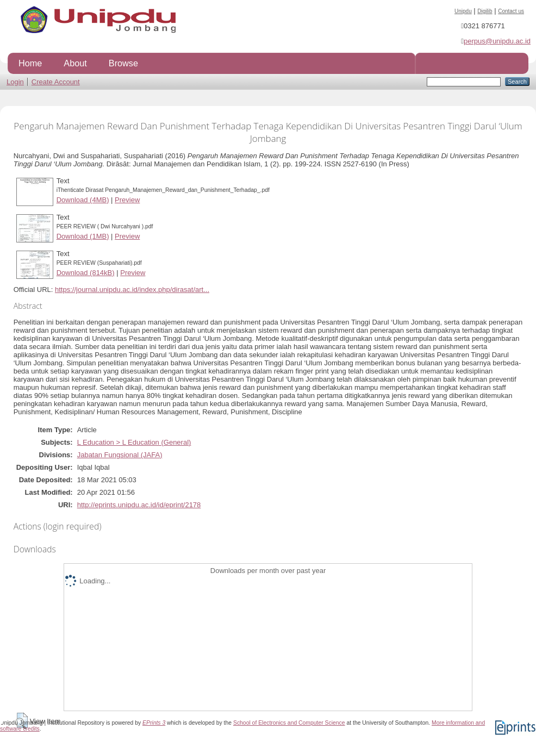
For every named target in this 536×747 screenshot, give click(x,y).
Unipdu (463, 11)
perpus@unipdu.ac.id (497, 41)
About (75, 63)
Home (30, 63)
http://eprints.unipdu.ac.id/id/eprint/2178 (139, 505)
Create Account (56, 82)
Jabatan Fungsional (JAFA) (120, 455)
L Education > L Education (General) (134, 442)
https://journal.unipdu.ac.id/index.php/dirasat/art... (132, 289)
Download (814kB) (86, 273)
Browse (123, 63)
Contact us (511, 11)
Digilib (484, 11)
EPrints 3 (153, 723)
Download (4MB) (83, 200)
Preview (127, 200)
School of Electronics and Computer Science (289, 723)
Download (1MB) (83, 236)
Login (15, 82)
